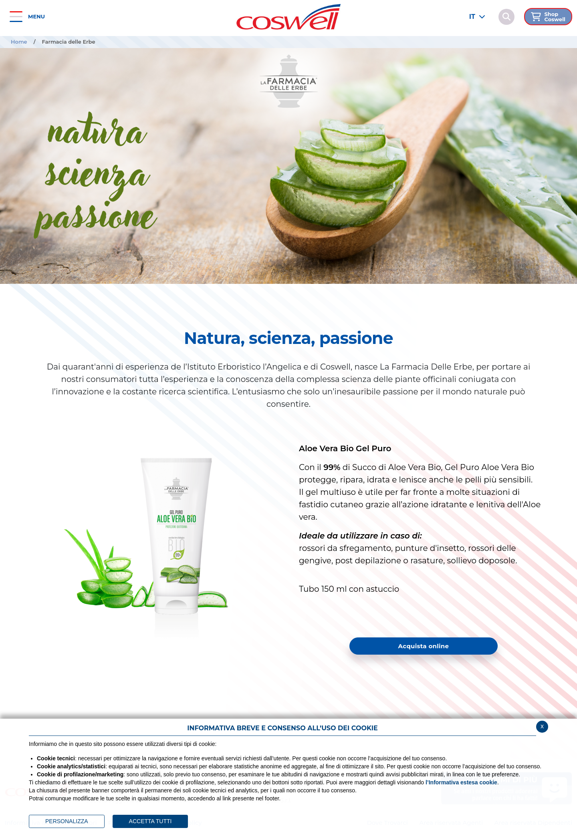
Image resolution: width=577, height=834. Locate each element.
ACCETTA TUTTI (150, 821)
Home (19, 41)
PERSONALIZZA (66, 821)
